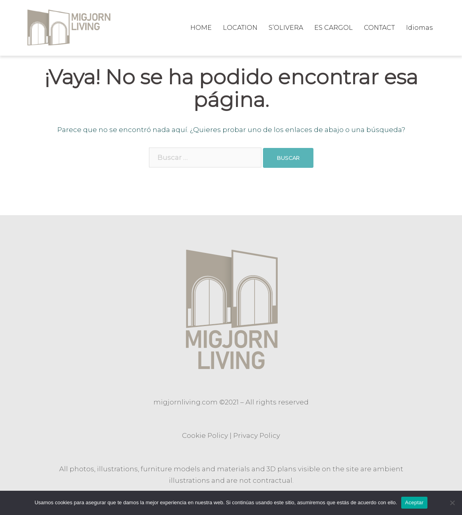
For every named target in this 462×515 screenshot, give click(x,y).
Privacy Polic (254, 435)
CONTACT (379, 27)
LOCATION (240, 27)
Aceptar (414, 502)
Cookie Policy (205, 435)
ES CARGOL (333, 27)
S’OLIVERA (286, 27)
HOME (201, 27)
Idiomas (419, 27)
